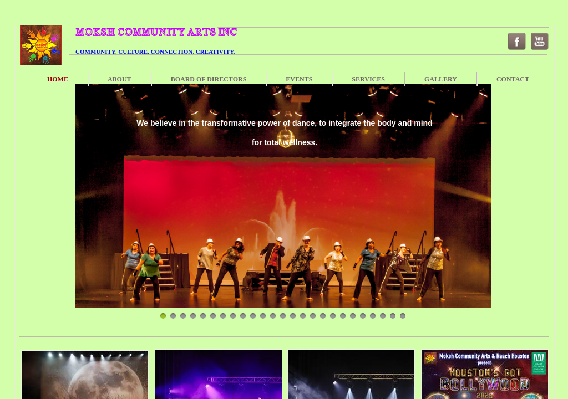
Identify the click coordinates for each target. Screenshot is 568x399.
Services (368, 79)
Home (57, 79)
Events (299, 79)
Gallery (440, 79)
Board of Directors (209, 79)
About (119, 79)
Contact (512, 79)
